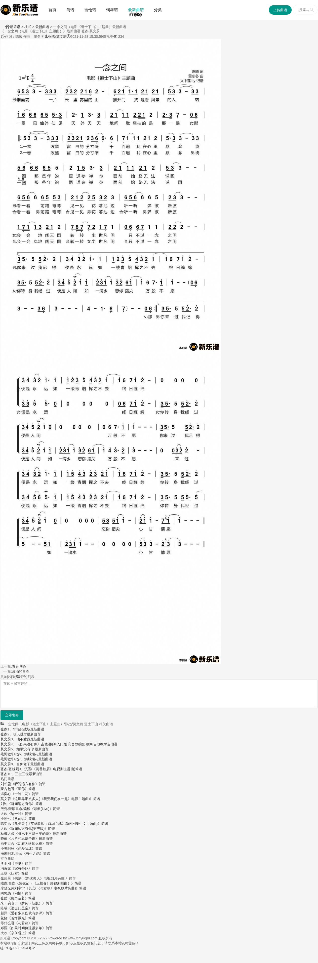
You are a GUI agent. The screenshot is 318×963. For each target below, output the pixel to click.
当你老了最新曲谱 (30, 764)
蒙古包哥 (7, 789)
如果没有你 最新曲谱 (32, 749)
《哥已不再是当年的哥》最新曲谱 (40, 834)
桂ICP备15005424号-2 (17, 948)
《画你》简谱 (24, 789)
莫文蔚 (61, 37)
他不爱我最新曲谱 (30, 739)
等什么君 (7, 923)
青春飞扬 (19, 666)
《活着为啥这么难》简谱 (33, 843)
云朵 (18, 853)
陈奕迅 (5, 824)
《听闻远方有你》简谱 (28, 784)
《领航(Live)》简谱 (45, 809)
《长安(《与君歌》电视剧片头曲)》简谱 (55, 888)
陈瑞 (3, 908)
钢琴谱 (112, 10)
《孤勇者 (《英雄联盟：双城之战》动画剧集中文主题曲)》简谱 (59, 824)
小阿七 (5, 819)
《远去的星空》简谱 (23, 908)
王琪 (3, 873)
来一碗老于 (9, 903)
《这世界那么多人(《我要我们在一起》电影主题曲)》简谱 (55, 799)
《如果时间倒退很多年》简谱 (30, 928)
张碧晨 (5, 878)
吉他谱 (90, 10)
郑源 (3, 928)
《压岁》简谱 (17, 873)
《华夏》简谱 (21, 863)
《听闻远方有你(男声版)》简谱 (31, 829)
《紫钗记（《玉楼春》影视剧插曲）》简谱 (48, 883)
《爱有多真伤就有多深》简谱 (30, 913)
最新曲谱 (136, 10)
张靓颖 (13, 769)
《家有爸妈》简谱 (25, 868)
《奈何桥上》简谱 (21, 933)
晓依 (3, 839)
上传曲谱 (280, 10)
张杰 (51, 37)
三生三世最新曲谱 (29, 774)
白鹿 (11, 883)
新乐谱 (15, 27)
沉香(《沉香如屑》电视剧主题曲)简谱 (53, 769)
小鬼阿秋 (7, 848)
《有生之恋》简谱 (36, 853)
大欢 (3, 814)
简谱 (70, 10)
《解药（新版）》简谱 (35, 903)
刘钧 (3, 804)
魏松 (26, 809)
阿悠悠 (5, 893)
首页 (52, 10)
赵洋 (3, 913)
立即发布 (12, 715)
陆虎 (3, 883)
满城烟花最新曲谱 (38, 754)
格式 (27, 27)
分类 (158, 10)
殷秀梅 (5, 809)
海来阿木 (7, 853)
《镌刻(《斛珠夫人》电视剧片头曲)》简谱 (43, 878)
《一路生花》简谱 (25, 794)
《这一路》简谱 (19, 814)
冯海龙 (5, 868)
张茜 (3, 898)
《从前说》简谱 (23, 819)
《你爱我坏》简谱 (28, 848)
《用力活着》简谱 (21, 898)
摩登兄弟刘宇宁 (12, 888)
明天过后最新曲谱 (27, 734)
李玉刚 (5, 863)
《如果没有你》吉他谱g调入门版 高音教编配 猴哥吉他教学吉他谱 (67, 744)
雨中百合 (7, 843)
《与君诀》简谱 (26, 923)
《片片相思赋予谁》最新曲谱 (30, 839)
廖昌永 (17, 809)
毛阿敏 (5, 754)
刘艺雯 (5, 784)
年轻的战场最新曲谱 (28, 729)
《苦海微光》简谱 (21, 918)
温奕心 (5, 794)
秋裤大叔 (7, 834)
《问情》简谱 (21, 893)
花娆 (3, 918)
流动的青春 (20, 671)
